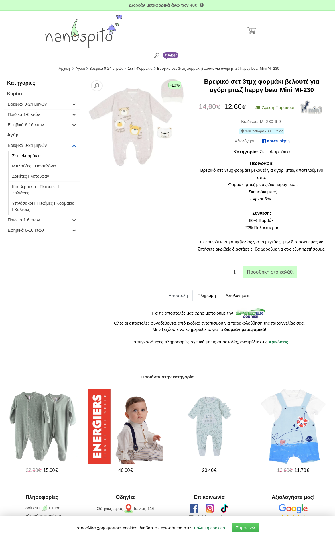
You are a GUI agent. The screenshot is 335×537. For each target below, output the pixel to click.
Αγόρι (13, 134)
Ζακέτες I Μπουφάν (30, 176)
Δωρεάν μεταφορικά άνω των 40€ (167, 5)
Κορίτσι (15, 93)
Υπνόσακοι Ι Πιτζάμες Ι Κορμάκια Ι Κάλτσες (43, 206)
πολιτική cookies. (210, 527)
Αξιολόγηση (245, 141)
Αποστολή (178, 295)
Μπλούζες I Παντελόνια (34, 165)
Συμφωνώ (245, 527)
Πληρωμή (207, 295)
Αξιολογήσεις (238, 295)
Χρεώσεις (278, 341)
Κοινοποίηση (276, 141)
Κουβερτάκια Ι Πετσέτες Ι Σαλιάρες (35, 189)
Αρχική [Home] (64, 68)
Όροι (57, 507)
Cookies (30, 507)
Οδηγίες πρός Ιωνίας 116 (126, 508)
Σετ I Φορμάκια (26, 155)
